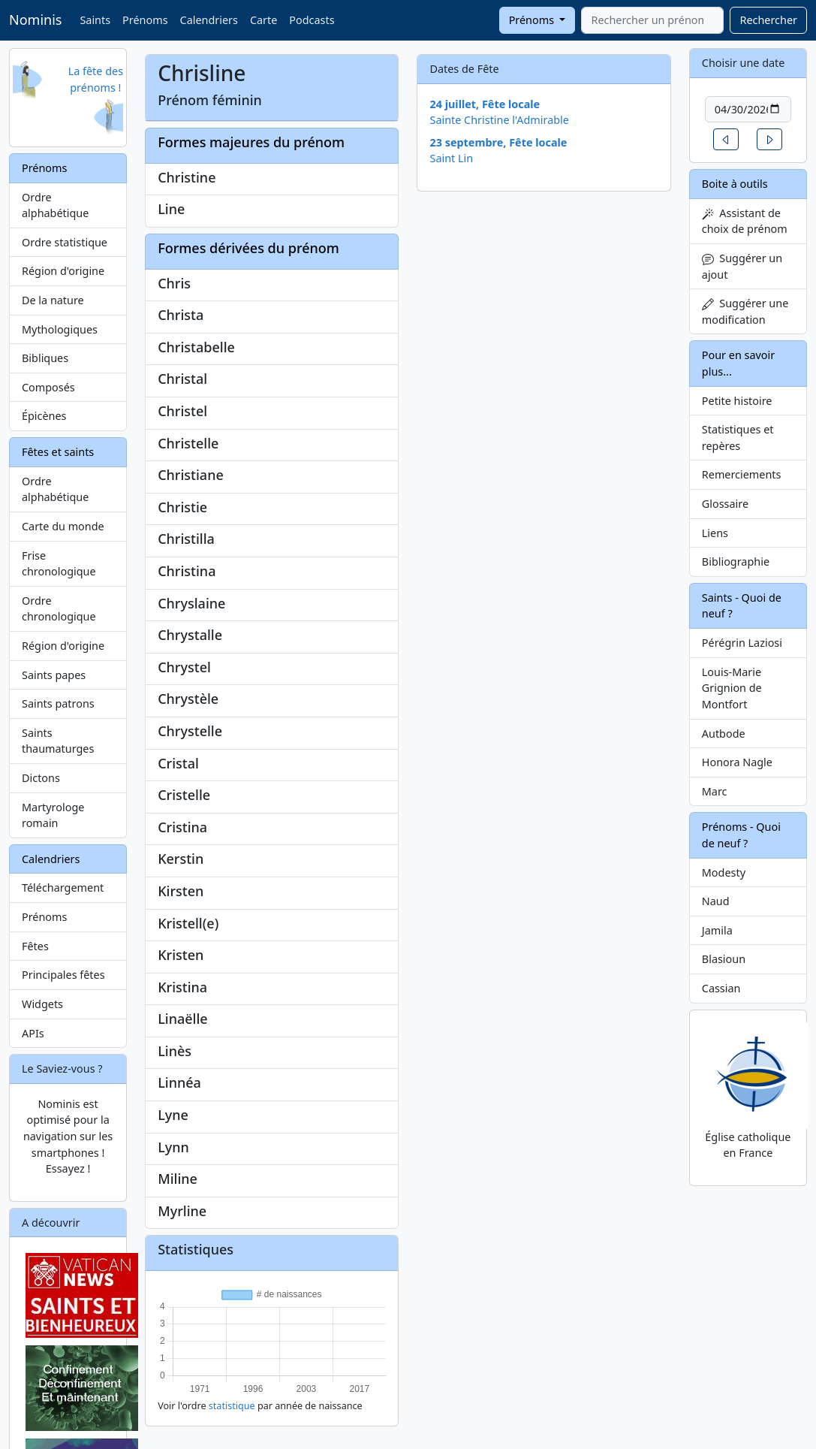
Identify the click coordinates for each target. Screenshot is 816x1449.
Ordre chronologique (59, 608)
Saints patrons (58, 703)
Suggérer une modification (745, 311)
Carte (263, 20)
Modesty (723, 872)
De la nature (53, 300)
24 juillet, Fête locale (484, 104)
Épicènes (44, 416)
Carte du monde (63, 526)
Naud (716, 901)
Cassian (721, 988)
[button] (726, 139)
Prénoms (144, 20)
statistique (232, 1405)
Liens (715, 533)
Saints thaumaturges (58, 741)
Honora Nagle (737, 762)
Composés (48, 387)
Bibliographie (735, 561)
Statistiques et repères (738, 437)
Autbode (723, 733)
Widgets (42, 1004)
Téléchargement (63, 887)
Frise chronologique (59, 563)
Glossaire (725, 504)
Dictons (41, 778)
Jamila (717, 930)
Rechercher (768, 20)
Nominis (35, 20)
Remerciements (741, 474)
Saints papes (54, 675)
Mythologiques (60, 329)
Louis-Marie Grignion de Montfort (732, 688)
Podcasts (311, 20)
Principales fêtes (63, 975)
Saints (95, 20)
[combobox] (652, 20)
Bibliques (45, 358)
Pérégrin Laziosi (742, 642)
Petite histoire (737, 401)
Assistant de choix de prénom (744, 221)
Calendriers (209, 20)
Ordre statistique (64, 242)
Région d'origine (63, 271)
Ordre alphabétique (55, 205)
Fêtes (35, 946)
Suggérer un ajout (742, 266)
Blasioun (723, 959)
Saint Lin (451, 158)
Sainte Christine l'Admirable (498, 120)
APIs (33, 1033)
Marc (714, 791)
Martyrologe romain (53, 815)
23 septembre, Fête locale (498, 142)
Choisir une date (743, 63)
